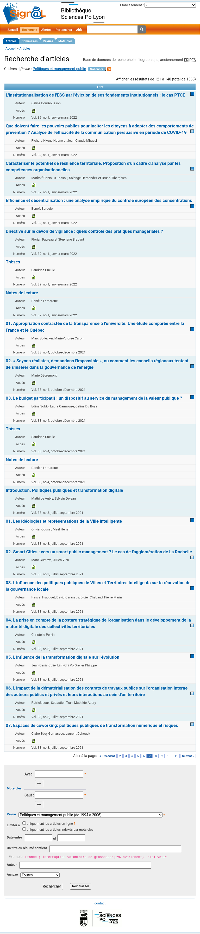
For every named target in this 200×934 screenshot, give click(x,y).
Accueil (13, 30)
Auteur (12, 865)
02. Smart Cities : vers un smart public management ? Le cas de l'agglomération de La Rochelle (99, 551)
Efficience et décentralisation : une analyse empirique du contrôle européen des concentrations (99, 200)
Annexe (12, 874)
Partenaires (64, 30)
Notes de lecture (22, 292)
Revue (11, 814)
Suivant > (188, 756)
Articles (10, 41)
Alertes (46, 30)
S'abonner (96, 69)
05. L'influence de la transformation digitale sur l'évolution (62, 657)
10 (168, 756)
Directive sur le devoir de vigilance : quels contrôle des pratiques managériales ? (84, 231)
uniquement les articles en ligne (50, 824)
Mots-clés (65, 41)
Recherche (29, 30)
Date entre (14, 837)
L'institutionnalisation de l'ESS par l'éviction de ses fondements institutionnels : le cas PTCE (95, 95)
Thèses (13, 261)
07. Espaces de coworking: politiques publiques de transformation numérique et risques (92, 725)
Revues (48, 41)
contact (100, 903)
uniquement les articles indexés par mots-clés (60, 829)
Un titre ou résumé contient (27, 848)
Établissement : (132, 5)
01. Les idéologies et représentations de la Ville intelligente (64, 521)
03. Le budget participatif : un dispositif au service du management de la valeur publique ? (94, 398)
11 (176, 756)
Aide (79, 30)
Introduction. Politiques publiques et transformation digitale (64, 490)
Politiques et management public (59, 69)
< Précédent (107, 756)
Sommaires (30, 41)
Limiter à (13, 825)
